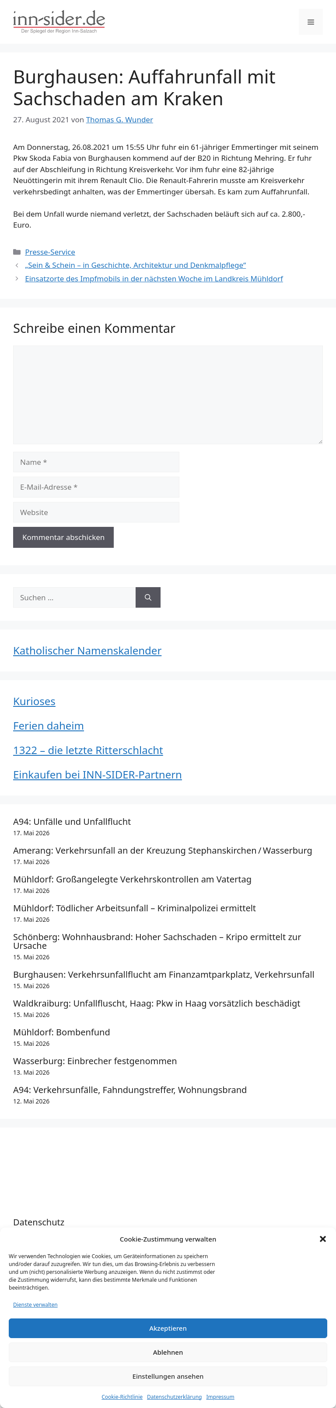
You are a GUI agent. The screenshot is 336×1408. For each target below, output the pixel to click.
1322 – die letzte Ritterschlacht (88, 750)
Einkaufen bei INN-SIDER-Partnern (97, 774)
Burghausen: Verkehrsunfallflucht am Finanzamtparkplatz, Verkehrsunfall (164, 974)
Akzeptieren (168, 1328)
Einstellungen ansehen (168, 1376)
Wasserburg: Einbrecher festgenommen (95, 1061)
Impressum (220, 1397)
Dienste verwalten (35, 1304)
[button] (322, 1239)
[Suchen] (148, 597)
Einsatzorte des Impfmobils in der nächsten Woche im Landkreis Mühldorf (154, 278)
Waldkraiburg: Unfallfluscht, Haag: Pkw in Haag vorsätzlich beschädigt (157, 1003)
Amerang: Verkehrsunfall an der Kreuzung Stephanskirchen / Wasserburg (162, 850)
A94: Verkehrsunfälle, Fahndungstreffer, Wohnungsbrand (130, 1090)
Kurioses (34, 701)
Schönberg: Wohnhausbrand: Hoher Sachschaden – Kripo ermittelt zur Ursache (157, 941)
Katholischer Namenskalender (87, 650)
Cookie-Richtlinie (122, 1397)
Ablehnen (168, 1352)
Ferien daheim (48, 725)
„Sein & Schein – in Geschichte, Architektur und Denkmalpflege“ (135, 265)
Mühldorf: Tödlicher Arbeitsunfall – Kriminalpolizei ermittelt (134, 908)
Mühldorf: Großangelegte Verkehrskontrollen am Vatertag (132, 879)
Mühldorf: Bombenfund (61, 1032)
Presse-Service (50, 252)
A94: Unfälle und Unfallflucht (72, 821)
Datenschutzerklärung (174, 1397)
